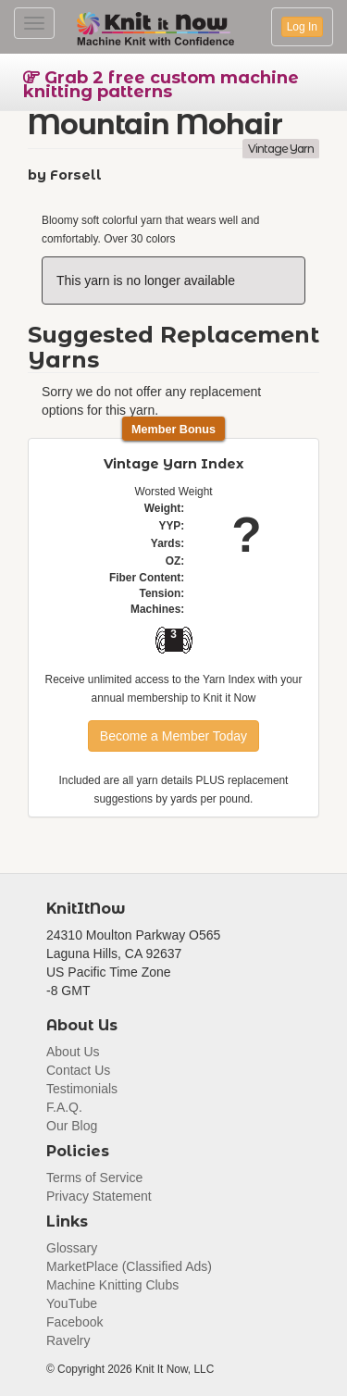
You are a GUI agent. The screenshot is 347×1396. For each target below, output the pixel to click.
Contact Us (78, 1070)
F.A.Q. (64, 1107)
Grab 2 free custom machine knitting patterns (161, 85)
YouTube (71, 1303)
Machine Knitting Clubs (112, 1285)
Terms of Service (94, 1177)
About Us (73, 1051)
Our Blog (71, 1125)
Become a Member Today (173, 736)
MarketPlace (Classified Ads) (129, 1266)
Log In (302, 26)
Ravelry (68, 1340)
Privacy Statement (99, 1196)
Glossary (71, 1247)
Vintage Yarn (281, 149)
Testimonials (82, 1088)
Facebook (74, 1322)
